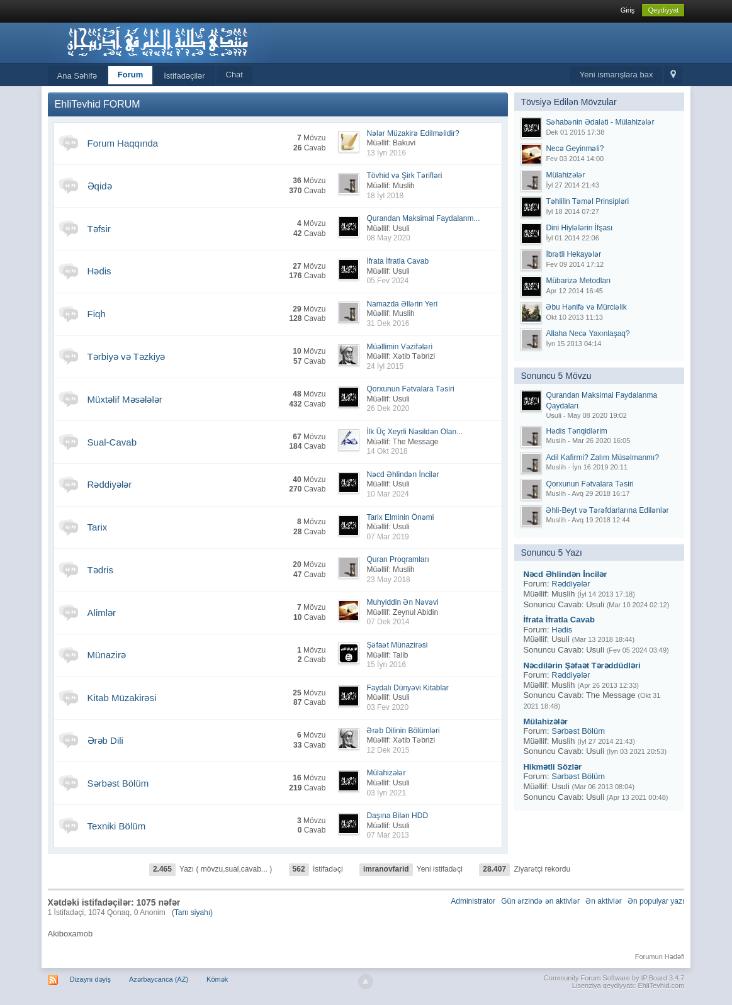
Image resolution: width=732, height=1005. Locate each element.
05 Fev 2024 (387, 280)
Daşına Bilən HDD (397, 815)
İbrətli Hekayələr (573, 254)
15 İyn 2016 (386, 664)
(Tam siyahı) (192, 912)
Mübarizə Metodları (578, 280)
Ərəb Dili (105, 740)
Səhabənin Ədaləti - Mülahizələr (600, 122)
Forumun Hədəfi (660, 956)
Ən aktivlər (603, 901)
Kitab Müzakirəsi (122, 697)
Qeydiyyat (663, 10)
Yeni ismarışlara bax (616, 74)
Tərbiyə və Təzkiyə (126, 356)
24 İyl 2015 (384, 366)
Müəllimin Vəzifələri (399, 346)
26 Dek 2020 (387, 408)
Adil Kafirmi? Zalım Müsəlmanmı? (602, 457)
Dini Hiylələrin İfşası (579, 227)
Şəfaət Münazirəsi (396, 645)
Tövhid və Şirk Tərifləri (404, 175)
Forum (130, 74)
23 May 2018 (388, 579)
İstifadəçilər (184, 76)
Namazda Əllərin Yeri (401, 304)
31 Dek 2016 (387, 323)
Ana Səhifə (77, 76)
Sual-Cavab (112, 442)
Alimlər (101, 612)
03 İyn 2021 (386, 793)
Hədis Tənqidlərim (576, 431)
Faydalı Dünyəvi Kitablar (407, 687)
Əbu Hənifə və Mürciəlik (586, 307)
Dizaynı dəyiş (90, 979)
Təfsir (99, 228)
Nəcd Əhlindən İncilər (402, 474)
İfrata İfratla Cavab (397, 261)
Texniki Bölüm (116, 826)
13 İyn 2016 (386, 153)
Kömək (217, 979)
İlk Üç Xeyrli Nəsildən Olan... (414, 431)
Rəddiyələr (109, 484)
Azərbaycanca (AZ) (158, 979)
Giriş (628, 10)
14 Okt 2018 (386, 451)
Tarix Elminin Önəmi (400, 517)
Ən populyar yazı (656, 901)
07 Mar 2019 (387, 536)
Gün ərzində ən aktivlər (540, 901)
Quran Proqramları (397, 559)
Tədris (100, 569)
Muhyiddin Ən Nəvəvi (402, 602)
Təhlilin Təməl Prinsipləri (587, 201)
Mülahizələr (385, 772)
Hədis (99, 271)
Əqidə (99, 186)
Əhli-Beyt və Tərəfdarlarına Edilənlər (607, 510)
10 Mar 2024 (387, 494)
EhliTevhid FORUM (97, 104)
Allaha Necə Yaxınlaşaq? (587, 333)
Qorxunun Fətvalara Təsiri (410, 389)
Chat (234, 74)
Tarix (97, 527)
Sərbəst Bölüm (118, 783)
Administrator (473, 901)
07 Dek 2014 (387, 621)
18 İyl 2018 (384, 195)
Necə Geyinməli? (575, 148)
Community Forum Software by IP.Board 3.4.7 (614, 978)
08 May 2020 (388, 237)
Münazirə (106, 654)
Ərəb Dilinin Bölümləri (402, 730)
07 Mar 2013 (387, 835)
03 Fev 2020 (387, 707)
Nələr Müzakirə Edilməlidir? (412, 133)
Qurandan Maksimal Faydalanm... (423, 218)
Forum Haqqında (123, 143)
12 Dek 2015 (387, 750)
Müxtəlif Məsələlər (124, 399)
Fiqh (96, 313)
